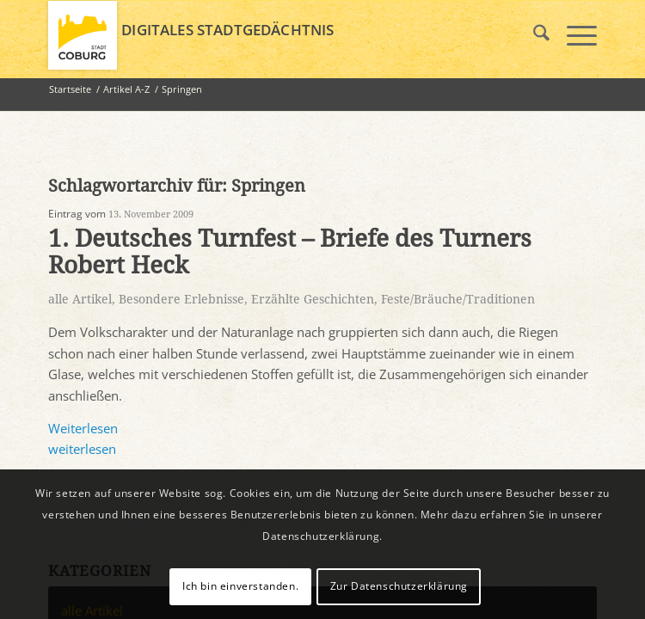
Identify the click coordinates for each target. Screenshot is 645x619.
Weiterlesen (83, 428)
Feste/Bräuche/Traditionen (458, 299)
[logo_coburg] (267, 35)
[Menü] (573, 35)
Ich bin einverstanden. (240, 586)
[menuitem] (533, 35)
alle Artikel (80, 299)
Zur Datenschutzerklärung (399, 586)
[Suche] (533, 35)
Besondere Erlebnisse (181, 299)
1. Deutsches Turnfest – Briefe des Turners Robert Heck (289, 251)
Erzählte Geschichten (312, 299)
